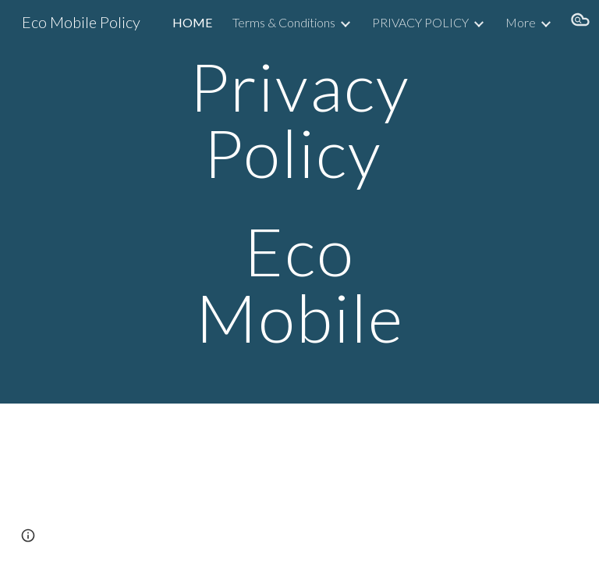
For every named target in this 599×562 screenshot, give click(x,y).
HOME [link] (192, 22)
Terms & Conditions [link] (283, 22)
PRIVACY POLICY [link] (420, 22)
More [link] (520, 22)
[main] (299, 202)
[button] (580, 22)
